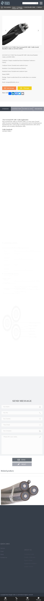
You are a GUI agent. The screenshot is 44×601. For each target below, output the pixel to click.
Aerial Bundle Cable (30, 7)
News (2, 586)
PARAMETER (38, 109)
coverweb (30, 594)
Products (19, 7)
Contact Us (3, 589)
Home (13, 7)
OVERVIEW (5, 109)
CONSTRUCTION (16, 109)
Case (2, 583)
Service (2, 580)
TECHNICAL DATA (27, 109)
